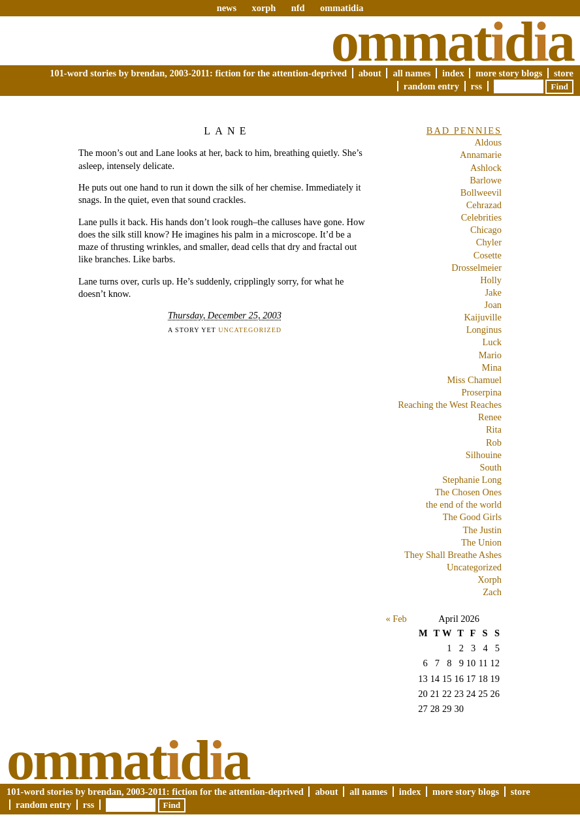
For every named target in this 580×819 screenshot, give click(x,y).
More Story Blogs (508, 73)
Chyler (489, 242)
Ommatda (452, 41)
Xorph (489, 579)
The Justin (482, 530)
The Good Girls (472, 517)
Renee (490, 417)
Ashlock (486, 167)
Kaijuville (483, 317)
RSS (477, 86)
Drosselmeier (476, 267)
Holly (491, 280)
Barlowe (486, 180)
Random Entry (431, 86)
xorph (263, 8)
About (370, 73)
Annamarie (481, 154)
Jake (493, 292)
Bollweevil (481, 192)
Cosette (488, 255)
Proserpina (481, 392)
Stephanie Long (472, 479)
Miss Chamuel (474, 380)
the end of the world (464, 504)
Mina (492, 367)
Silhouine (484, 455)
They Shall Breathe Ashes (453, 554)
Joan (493, 305)
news (226, 8)
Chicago (486, 229)
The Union (481, 542)
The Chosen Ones (468, 492)
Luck (492, 342)
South (490, 467)
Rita (494, 429)
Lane (227, 130)
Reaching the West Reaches (450, 404)
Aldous (488, 142)
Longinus (484, 329)
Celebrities (481, 217)
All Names (411, 73)
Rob (494, 442)
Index (453, 73)
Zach (492, 592)
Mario (490, 355)
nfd (298, 8)
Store (563, 73)
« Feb (395, 618)
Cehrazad (484, 205)
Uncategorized (250, 329)
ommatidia (341, 8)
